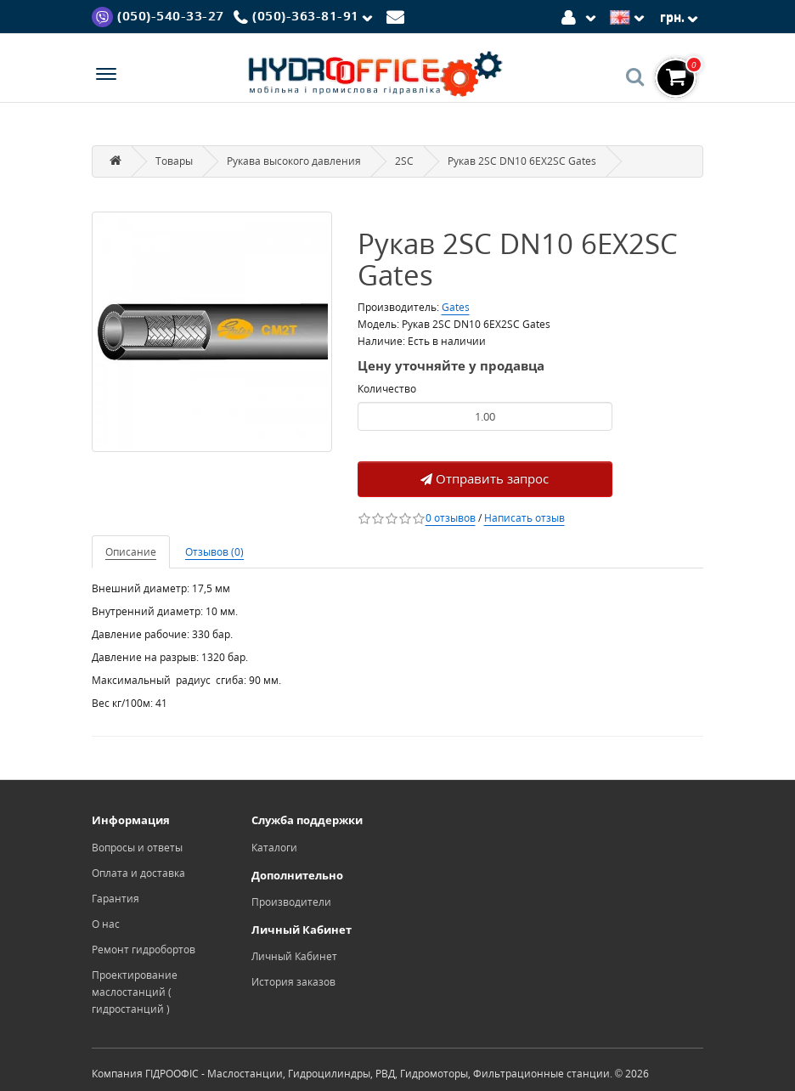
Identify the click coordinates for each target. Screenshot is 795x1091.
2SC (404, 161)
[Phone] (306, 17)
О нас (106, 924)
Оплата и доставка (138, 873)
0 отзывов (451, 518)
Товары (174, 161)
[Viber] (158, 16)
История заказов (293, 982)
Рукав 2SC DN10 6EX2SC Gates (522, 161)
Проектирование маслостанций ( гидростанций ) (135, 992)
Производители (291, 902)
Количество (387, 389)
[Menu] (106, 76)
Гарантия (115, 898)
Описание (130, 552)
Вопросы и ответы (137, 847)
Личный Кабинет (294, 956)
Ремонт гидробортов (143, 949)
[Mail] (397, 16)
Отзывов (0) (214, 552)
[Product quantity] (485, 416)
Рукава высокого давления (294, 161)
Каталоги (274, 847)
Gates (456, 307)
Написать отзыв (524, 518)
